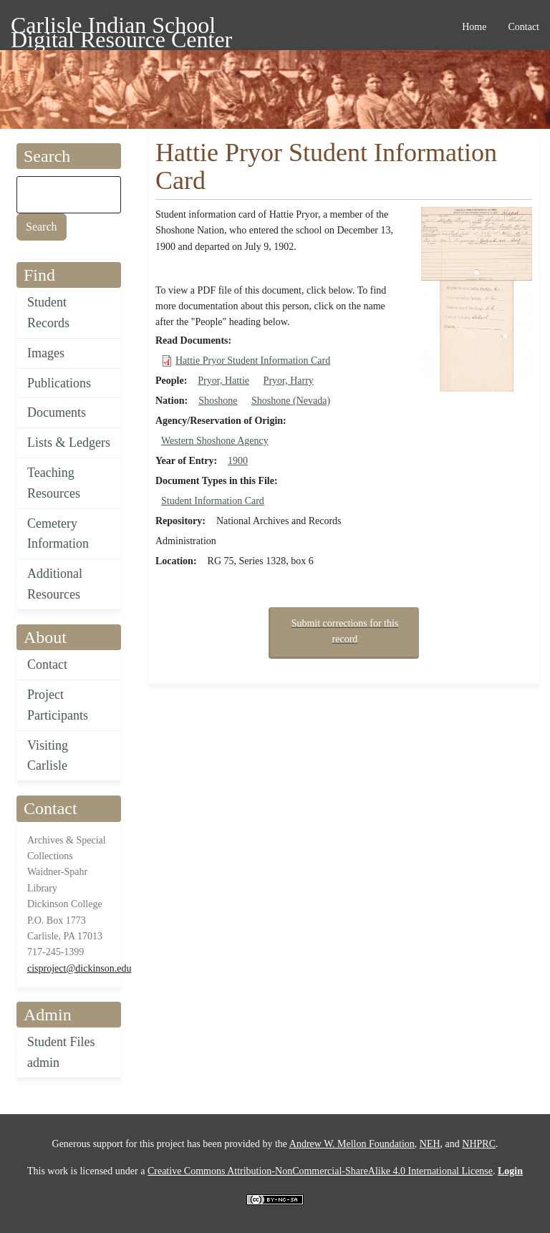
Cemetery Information (58, 533)
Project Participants (57, 704)
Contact (47, 664)
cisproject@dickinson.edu (79, 968)
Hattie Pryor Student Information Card (252, 360)
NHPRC (479, 1143)
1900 (238, 460)
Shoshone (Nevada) (290, 400)
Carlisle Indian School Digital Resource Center (121, 27)
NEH (430, 1143)
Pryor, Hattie (223, 380)
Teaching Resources (53, 483)
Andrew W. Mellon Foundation (352, 1143)
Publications (59, 383)
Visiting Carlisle (47, 755)
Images (45, 353)
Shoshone (217, 400)
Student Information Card (212, 500)
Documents (56, 412)
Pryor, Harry (289, 380)
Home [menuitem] (474, 26)
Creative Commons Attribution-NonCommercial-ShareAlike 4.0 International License (320, 1171)
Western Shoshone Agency (215, 440)
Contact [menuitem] (523, 26)
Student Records (48, 312)
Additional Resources (54, 583)
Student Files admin (61, 1052)
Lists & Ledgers (68, 442)
